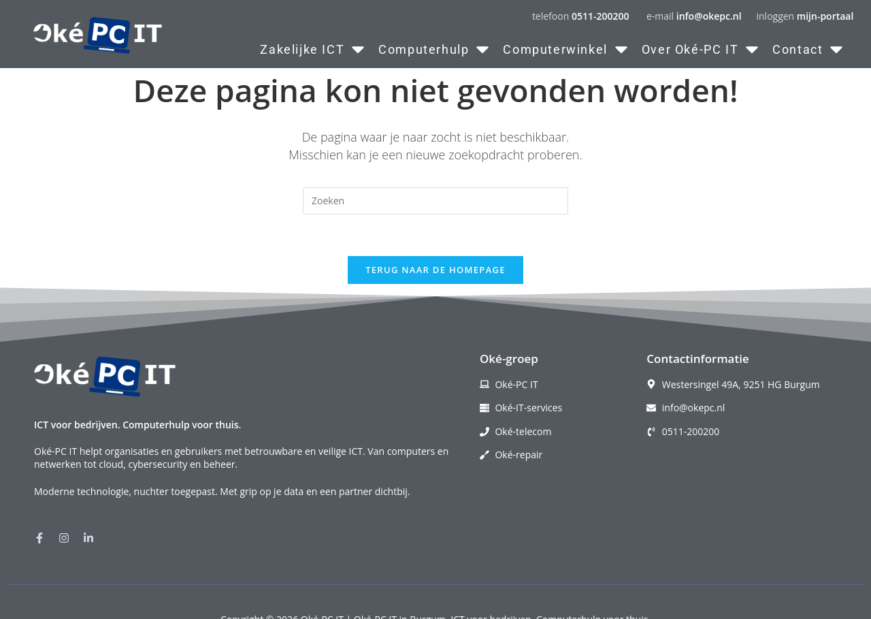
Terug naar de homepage (435, 270)
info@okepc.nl (709, 16)
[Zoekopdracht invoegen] (435, 201)
